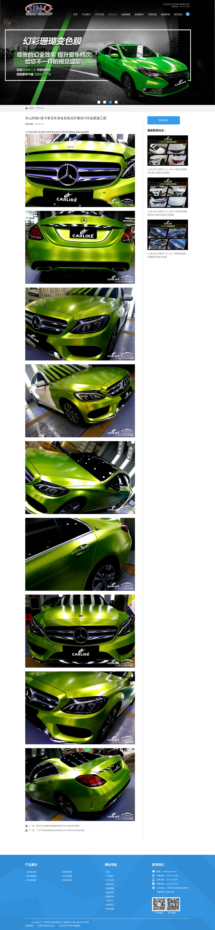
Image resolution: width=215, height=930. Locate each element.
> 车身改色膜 (30, 872)
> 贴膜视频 (109, 888)
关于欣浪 (99, 14)
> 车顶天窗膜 (66, 876)
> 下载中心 (109, 901)
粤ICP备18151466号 (81, 922)
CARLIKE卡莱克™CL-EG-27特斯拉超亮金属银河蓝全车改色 (166, 255)
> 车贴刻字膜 (66, 880)
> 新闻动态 (109, 884)
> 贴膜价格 (109, 897)
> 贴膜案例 (109, 892)
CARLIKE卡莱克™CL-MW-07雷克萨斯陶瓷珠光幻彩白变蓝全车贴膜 (167, 213)
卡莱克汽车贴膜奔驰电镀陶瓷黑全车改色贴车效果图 (57, 826)
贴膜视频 (125, 14)
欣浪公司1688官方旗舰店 (69, 926)
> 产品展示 (109, 876)
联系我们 (178, 14)
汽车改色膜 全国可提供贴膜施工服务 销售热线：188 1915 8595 (176, 5)
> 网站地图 (109, 909)
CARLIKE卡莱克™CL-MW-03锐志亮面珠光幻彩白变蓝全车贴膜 (167, 171)
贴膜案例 (139, 14)
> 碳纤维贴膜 (30, 876)
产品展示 (86, 14)
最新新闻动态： (157, 130)
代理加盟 (152, 14)
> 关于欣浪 (109, 880)
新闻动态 (112, 14)
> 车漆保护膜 (66, 872)
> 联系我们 (109, 905)
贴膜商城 (165, 14)
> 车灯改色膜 (30, 880)
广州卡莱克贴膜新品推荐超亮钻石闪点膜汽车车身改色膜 (61, 830)
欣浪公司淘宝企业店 (46, 926)
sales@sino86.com (169, 872)
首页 (75, 14)
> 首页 (107, 872)
